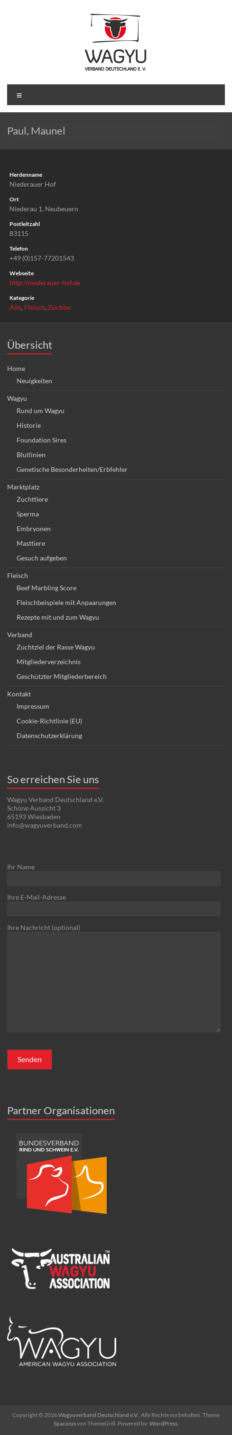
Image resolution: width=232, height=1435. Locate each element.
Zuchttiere (32, 499)
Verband (19, 635)
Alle (15, 307)
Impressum (33, 706)
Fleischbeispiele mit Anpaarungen (66, 602)
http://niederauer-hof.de (44, 283)
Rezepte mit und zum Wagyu (58, 617)
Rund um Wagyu (41, 410)
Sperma (28, 514)
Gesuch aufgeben (42, 558)
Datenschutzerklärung (49, 735)
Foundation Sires (41, 440)
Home (16, 368)
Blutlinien (31, 455)
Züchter (60, 307)
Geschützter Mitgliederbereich (62, 676)
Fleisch (34, 307)
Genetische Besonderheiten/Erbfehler (72, 469)
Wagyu (17, 398)
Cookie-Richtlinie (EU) (49, 721)
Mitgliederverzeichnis (49, 662)
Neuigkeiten (34, 381)
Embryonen (34, 528)
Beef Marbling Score (46, 588)
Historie (29, 425)
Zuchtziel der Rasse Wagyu (56, 647)
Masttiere (31, 543)
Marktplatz (23, 487)
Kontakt (19, 694)
